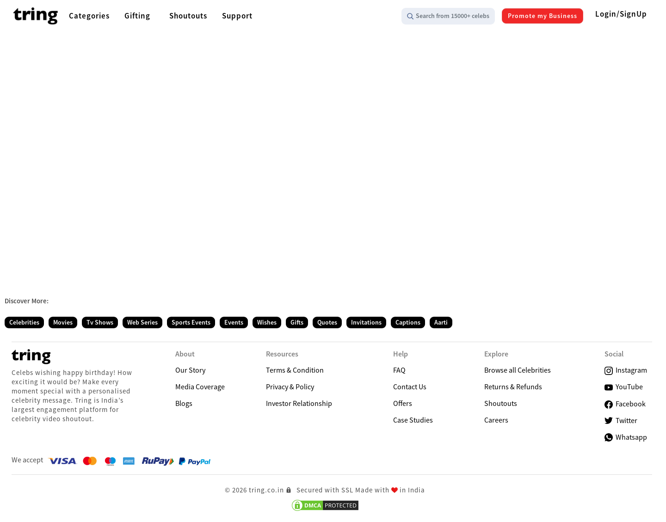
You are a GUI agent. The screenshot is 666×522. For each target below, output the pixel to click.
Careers (496, 419)
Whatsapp (625, 437)
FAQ (399, 370)
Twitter (620, 420)
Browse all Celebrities (517, 370)
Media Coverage (200, 386)
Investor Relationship (299, 403)
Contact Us (409, 386)
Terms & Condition (295, 370)
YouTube (623, 387)
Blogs (183, 403)
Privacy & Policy (290, 386)
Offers (402, 403)
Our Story (190, 370)
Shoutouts (500, 403)
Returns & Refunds (513, 386)
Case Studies (413, 419)
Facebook (625, 404)
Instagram (625, 370)
